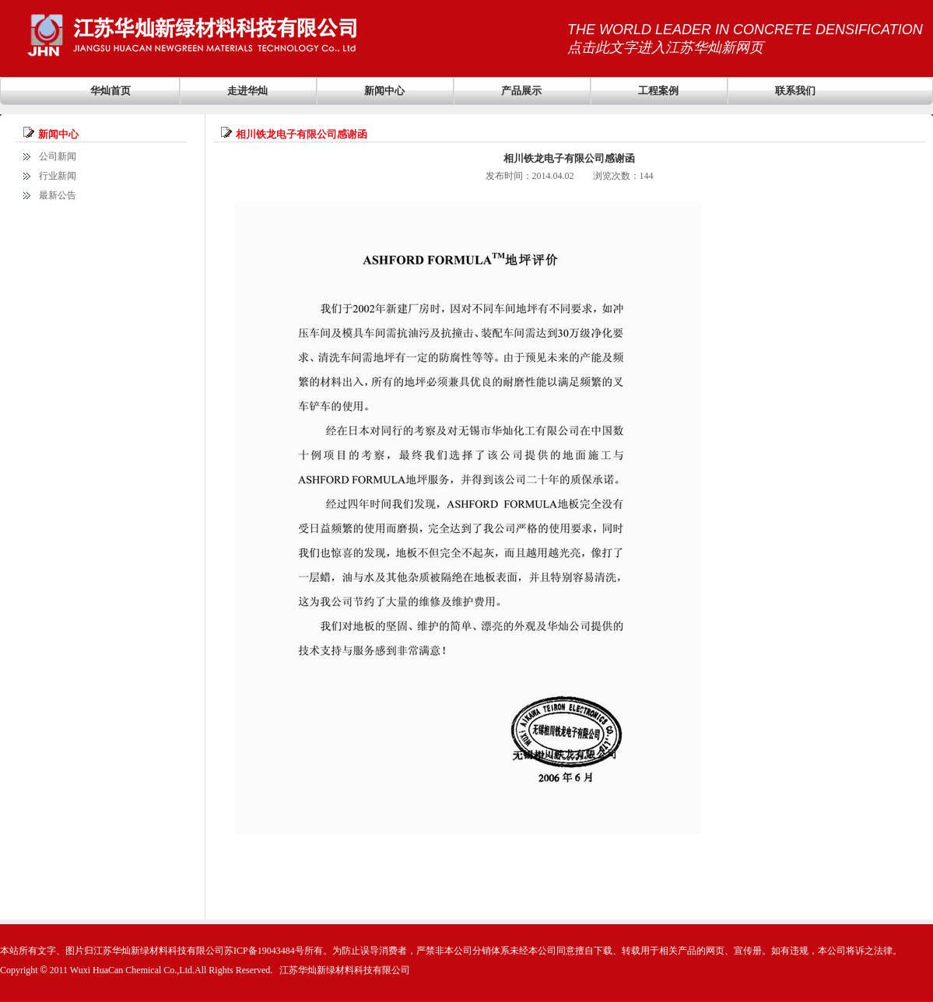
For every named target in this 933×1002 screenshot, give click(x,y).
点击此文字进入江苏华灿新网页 (665, 47)
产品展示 (521, 90)
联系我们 (795, 90)
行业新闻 (57, 175)
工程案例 (658, 90)
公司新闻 (57, 156)
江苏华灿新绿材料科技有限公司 (344, 970)
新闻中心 (384, 90)
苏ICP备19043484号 (264, 950)
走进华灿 (247, 90)
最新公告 (57, 195)
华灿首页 (110, 90)
